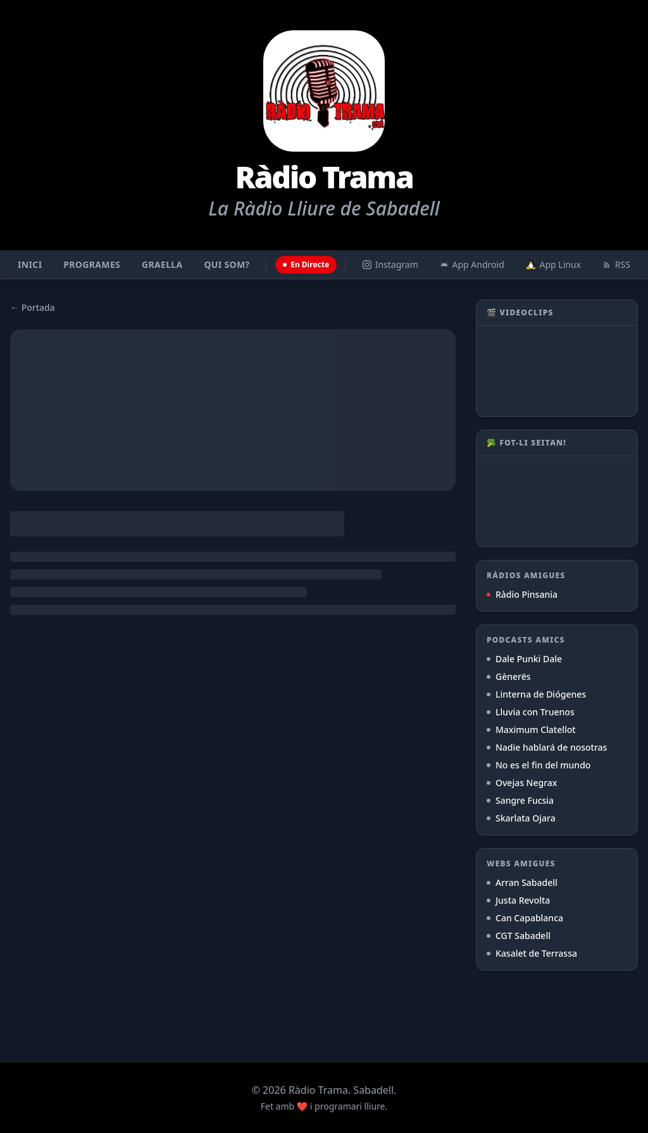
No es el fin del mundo (538, 765)
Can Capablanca (525, 918)
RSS (616, 264)
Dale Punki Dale (524, 659)
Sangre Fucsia (520, 800)
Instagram (390, 264)
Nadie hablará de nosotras (547, 747)
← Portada (32, 307)
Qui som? (226, 264)
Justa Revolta (518, 900)
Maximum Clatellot (531, 730)
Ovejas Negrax (522, 783)
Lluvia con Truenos (531, 712)
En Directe (306, 264)
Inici (30, 264)
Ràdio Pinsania (522, 594)
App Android (472, 264)
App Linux (553, 264)
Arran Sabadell (522, 882)
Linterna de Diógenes (536, 694)
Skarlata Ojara (521, 818)
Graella (162, 264)
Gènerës (509, 676)
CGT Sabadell (519, 936)
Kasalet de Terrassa (532, 953)
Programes (91, 264)
